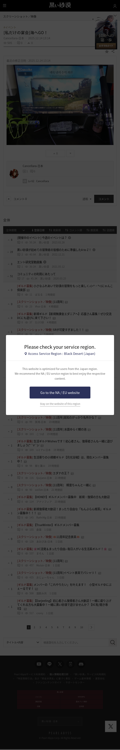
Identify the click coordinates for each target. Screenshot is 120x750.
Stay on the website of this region (60, 404)
